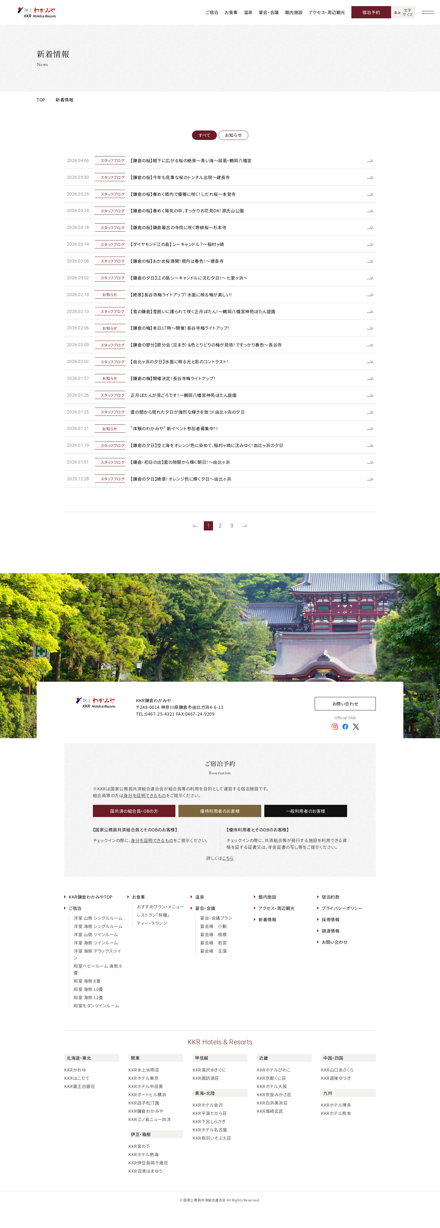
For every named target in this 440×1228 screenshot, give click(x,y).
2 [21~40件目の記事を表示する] (220, 545)
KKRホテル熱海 (143, 1174)
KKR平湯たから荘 (210, 1132)
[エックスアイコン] (356, 745)
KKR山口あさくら (337, 1089)
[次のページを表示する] (245, 545)
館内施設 (294, 12)
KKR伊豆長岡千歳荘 (148, 1182)
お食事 (231, 12)
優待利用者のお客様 (220, 830)
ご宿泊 (212, 12)
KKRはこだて (77, 1097)
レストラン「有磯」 (153, 934)
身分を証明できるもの (144, 815)
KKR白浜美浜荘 (272, 1122)
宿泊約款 (330, 916)
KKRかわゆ (75, 1089)
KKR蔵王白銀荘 (79, 1105)
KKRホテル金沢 (208, 1124)
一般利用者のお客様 (305, 830)
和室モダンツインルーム (96, 1025)
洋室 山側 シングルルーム (98, 937)
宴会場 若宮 (213, 962)
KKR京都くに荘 (271, 1097)
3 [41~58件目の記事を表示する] (231, 545)
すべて (204, 135)
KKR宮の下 (139, 1165)
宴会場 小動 (213, 945)
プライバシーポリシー (342, 927)
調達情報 (330, 950)
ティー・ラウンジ (152, 942)
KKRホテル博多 (336, 1124)
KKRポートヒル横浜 (147, 1114)
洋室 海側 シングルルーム (98, 945)
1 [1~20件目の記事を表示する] (208, 545)
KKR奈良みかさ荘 (274, 1114)
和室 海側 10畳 (88, 1008)
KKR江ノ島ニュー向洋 (149, 1138)
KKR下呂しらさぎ (209, 1141)
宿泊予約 (371, 12)
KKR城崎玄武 (270, 1130)
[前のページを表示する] (195, 545)
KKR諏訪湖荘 (206, 1097)
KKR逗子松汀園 (143, 1122)
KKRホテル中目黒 (145, 1105)
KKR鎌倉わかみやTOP (91, 916)
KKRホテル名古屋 (210, 1149)
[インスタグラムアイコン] (335, 745)
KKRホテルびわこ (274, 1089)
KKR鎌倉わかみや (145, 1130)
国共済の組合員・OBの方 (134, 830)
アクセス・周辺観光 (327, 12)
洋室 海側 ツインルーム (96, 962)
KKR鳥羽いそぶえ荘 (212, 1157)
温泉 (248, 12)
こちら (228, 877)
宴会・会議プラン (216, 937)
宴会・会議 (269, 12)
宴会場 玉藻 (213, 970)
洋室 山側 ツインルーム (96, 954)
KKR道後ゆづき (336, 1097)
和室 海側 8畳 (87, 1000)
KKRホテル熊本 (336, 1132)
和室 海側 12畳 (88, 1017)
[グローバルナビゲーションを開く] (428, 12)
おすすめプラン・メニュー (160, 926)
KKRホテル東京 (143, 1097)
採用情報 (330, 939)
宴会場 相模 (213, 954)
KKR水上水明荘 (143, 1089)
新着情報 (267, 939)
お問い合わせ (345, 723)
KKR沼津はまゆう (145, 1190)
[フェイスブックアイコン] (345, 745)
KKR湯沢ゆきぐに (209, 1089)
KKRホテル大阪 (272, 1105)
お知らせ (233, 135)
